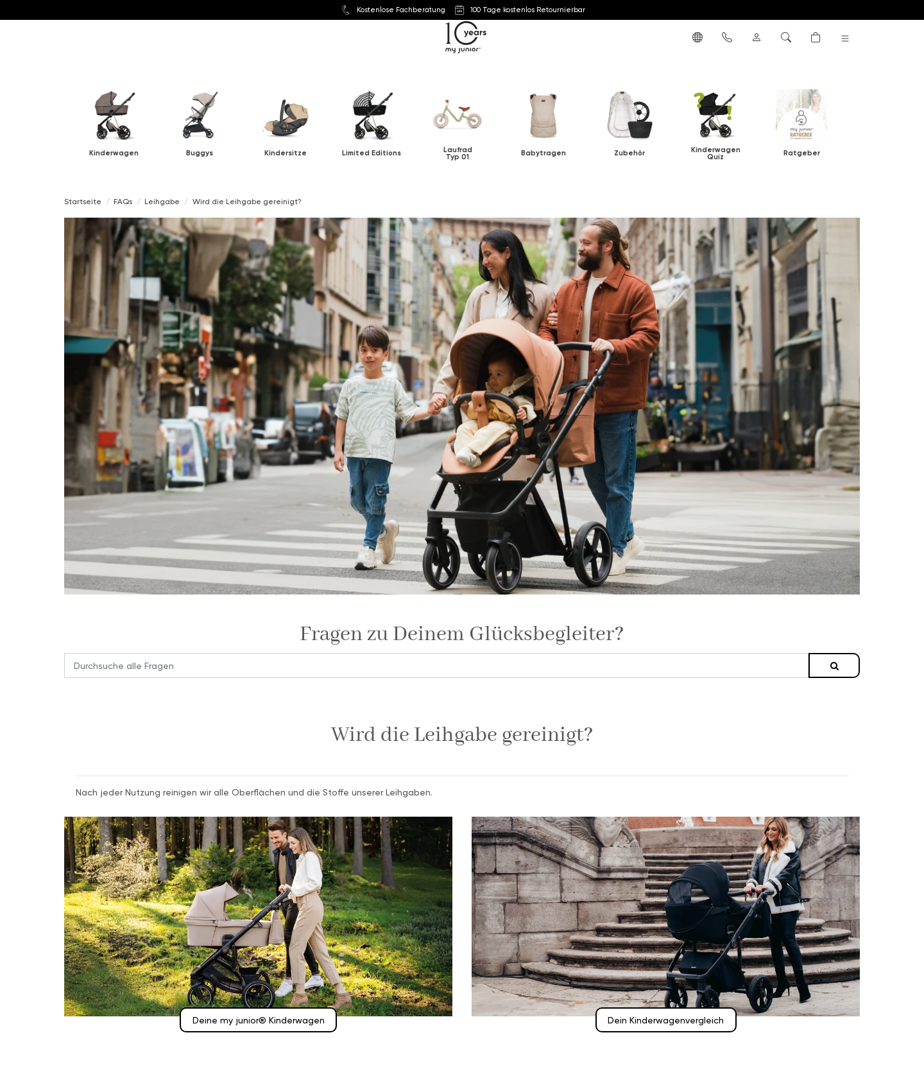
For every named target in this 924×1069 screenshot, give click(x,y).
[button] (697, 36)
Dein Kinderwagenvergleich (666, 1019)
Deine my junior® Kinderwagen (259, 1019)
